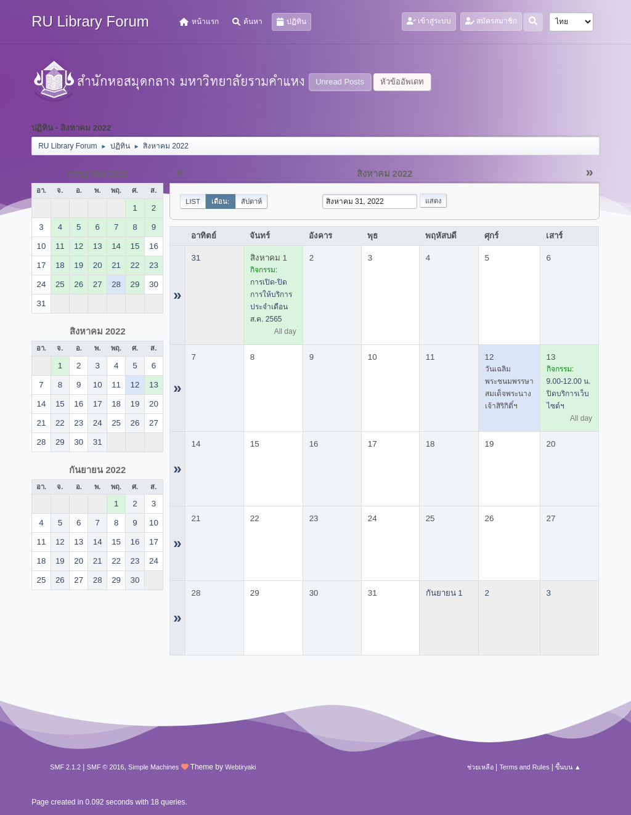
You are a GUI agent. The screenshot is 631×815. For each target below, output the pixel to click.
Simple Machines (153, 767)
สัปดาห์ (251, 201)
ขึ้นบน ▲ (568, 767)
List (192, 201)
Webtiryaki (240, 767)
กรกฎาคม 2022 (98, 174)
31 (196, 257)
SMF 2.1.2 (65, 767)
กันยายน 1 (444, 593)
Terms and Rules (524, 767)
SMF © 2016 (105, 767)
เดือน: (220, 201)
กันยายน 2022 (97, 470)
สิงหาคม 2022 (98, 331)
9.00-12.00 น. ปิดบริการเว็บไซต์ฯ (569, 393)
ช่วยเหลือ (480, 767)
